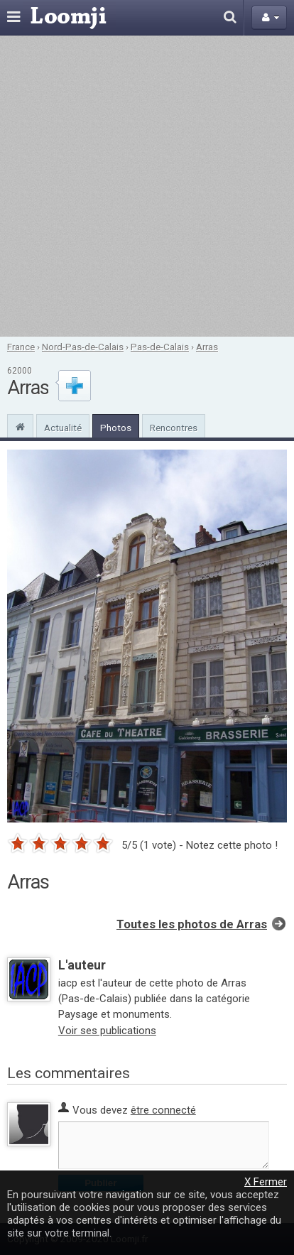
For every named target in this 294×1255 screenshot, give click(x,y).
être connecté (163, 1110)
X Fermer (265, 1181)
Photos (115, 427)
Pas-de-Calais (160, 346)
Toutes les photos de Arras (191, 924)
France (21, 346)
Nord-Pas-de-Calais (83, 346)
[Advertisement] (147, 186)
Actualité (63, 427)
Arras (207, 346)
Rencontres (173, 427)
